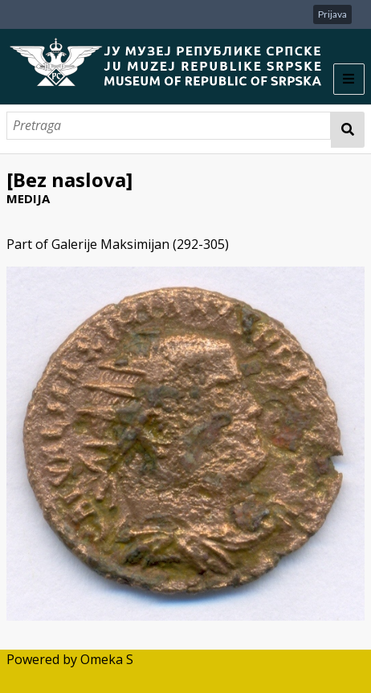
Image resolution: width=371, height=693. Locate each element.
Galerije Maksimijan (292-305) (140, 244)
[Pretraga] (168, 126)
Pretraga (348, 130)
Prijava (332, 14)
